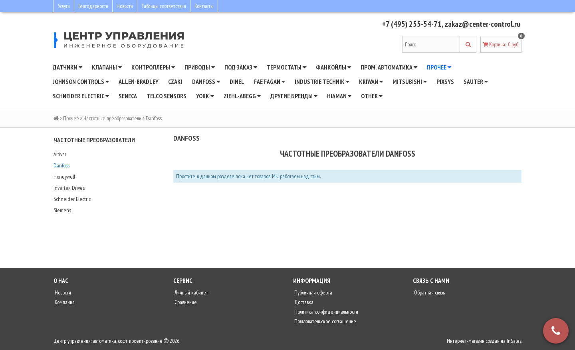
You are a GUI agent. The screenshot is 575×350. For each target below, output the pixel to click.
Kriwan (371, 81)
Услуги (64, 6)
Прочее (439, 67)
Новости (125, 6)
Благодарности (93, 6)
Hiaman (339, 96)
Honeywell (64, 176)
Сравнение (185, 302)
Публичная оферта (312, 292)
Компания (64, 302)
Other (372, 96)
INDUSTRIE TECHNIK (322, 81)
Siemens (62, 210)
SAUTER (476, 81)
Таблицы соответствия (163, 6)
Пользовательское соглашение (324, 321)
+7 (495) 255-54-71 (412, 24)
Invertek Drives (69, 187)
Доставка (303, 302)
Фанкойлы (333, 67)
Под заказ (240, 67)
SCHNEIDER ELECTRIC (81, 96)
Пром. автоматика (389, 67)
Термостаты (286, 67)
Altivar (60, 154)
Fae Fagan (269, 81)
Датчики (67, 67)
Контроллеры (153, 67)
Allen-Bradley (139, 82)
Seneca (128, 96)
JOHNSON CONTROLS (81, 81)
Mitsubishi (410, 81)
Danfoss (61, 165)
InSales (514, 340)
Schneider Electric (72, 199)
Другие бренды (293, 96)
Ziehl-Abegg (242, 96)
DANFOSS (206, 81)
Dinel (237, 82)
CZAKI (175, 82)
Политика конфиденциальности (325, 311)
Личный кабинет (190, 292)
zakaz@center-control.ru (482, 24)
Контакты (204, 6)
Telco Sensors (166, 96)
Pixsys (445, 82)
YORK (205, 96)
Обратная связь (429, 292)
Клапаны (107, 67)
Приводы (199, 67)
